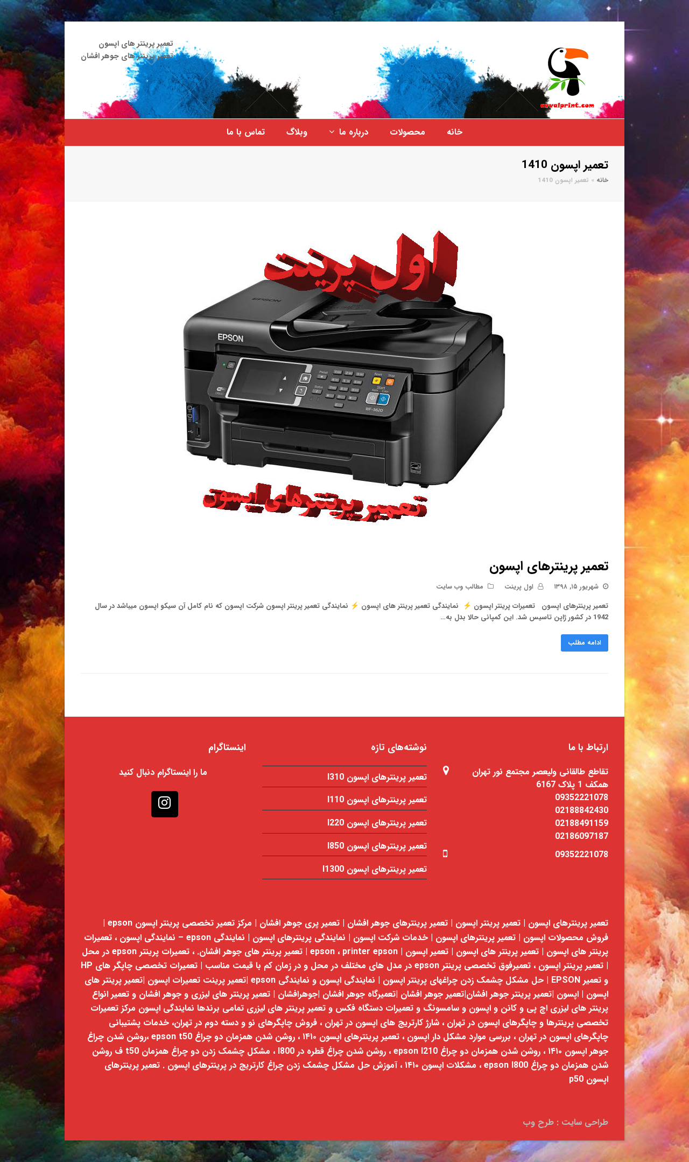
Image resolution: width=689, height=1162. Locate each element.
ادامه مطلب (584, 643)
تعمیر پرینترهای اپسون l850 (377, 846)
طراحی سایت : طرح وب (565, 1122)
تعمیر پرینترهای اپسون (548, 566)
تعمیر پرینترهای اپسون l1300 (374, 869)
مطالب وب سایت (459, 587)
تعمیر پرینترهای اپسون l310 (377, 777)
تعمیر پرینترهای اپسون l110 (377, 800)
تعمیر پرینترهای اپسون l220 (377, 823)
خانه (602, 180)
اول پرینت (518, 587)
